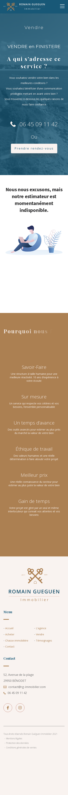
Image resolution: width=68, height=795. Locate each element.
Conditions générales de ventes (21, 747)
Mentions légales (14, 738)
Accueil (9, 628)
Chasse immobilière (16, 640)
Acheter (9, 634)
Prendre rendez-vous (34, 148)
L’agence (41, 628)
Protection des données (17, 743)
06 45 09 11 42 (34, 124)
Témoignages (44, 640)
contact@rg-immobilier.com (24, 687)
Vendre (40, 634)
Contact (10, 646)
